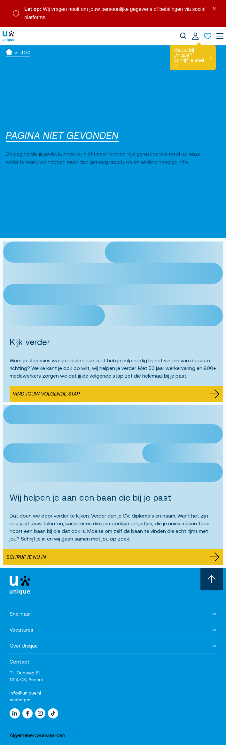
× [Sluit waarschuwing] (214, 8)
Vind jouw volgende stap (116, 394)
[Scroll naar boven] (211, 579)
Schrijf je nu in (113, 557)
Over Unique (24, 646)
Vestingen (20, 699)
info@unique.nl (25, 692)
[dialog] (183, 36)
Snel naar (20, 614)
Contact (19, 661)
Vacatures (21, 630)
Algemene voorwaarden (37, 735)
